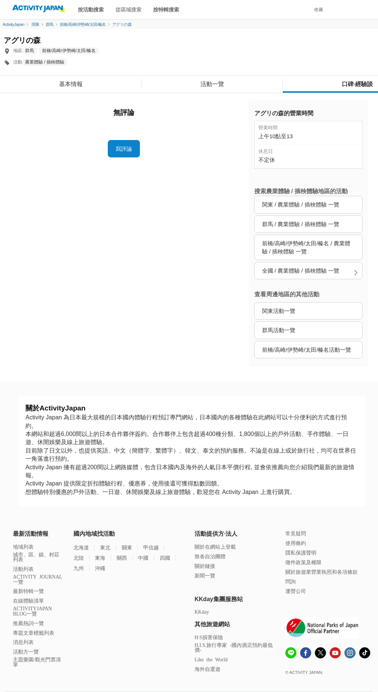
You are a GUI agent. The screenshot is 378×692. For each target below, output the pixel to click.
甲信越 (151, 547)
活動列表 (23, 568)
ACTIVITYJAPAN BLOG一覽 (32, 611)
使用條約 (295, 543)
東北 (105, 547)
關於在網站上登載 (215, 546)
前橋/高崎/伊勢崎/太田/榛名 (69, 50)
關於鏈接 (205, 565)
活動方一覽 (26, 651)
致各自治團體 (210, 556)
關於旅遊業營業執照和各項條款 (321, 571)
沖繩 (100, 568)
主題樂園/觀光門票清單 (37, 662)
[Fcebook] (305, 653)
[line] (290, 653)
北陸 (78, 557)
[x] (320, 652)
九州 (78, 568)
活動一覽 (212, 84)
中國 (143, 557)
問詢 (290, 581)
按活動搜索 (91, 10)
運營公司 (295, 591)
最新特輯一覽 (28, 591)
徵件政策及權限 (303, 562)
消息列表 (23, 642)
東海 (100, 557)
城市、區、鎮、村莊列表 (36, 557)
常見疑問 (295, 533)
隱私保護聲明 (300, 552)
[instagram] (349, 653)
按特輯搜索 (166, 10)
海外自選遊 (207, 669)
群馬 (29, 50)
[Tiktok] (364, 652)
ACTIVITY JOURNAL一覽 (37, 579)
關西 (122, 557)
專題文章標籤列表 (33, 632)
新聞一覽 (205, 575)
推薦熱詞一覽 (28, 623)
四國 (165, 557)
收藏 (318, 9)
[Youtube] (335, 653)
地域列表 (23, 546)
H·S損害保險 (209, 637)
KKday (202, 611)
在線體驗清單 (28, 600)
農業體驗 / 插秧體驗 (44, 62)
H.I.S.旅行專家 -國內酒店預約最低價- (234, 647)
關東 (127, 547)
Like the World (211, 659)
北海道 (81, 547)
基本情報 (71, 84)
